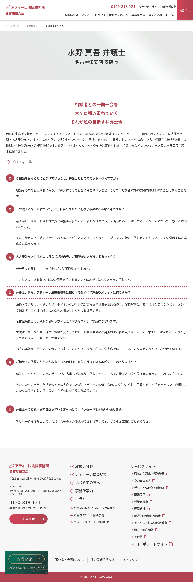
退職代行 (139, 508)
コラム (80, 498)
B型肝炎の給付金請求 (147, 515)
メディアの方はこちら (162, 15)
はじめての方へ (87, 482)
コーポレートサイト (151, 544)
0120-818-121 (123, 6)
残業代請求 (141, 502)
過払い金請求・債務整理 (149, 473)
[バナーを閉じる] (49, 547)
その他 (138, 537)
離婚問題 (139, 494)
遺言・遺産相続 (143, 529)
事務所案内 (32, 25)
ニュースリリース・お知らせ (91, 522)
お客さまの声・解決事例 (89, 515)
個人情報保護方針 (102, 559)
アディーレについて (91, 474)
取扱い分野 (84, 466)
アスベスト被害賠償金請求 (150, 523)
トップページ (13, 25)
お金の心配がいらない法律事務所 (94, 508)
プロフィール (21, 161)
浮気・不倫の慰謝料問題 (149, 488)
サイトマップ (129, 559)
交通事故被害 (142, 480)
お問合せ (185, 10)
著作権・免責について (70, 559)
